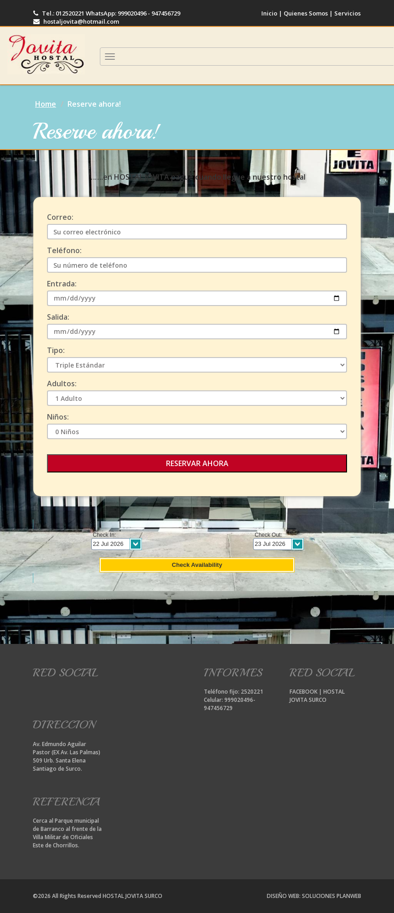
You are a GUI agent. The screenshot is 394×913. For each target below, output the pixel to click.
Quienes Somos (306, 13)
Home (45, 104)
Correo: (60, 217)
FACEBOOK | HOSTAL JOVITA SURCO (317, 696)
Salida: (58, 317)
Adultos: (62, 383)
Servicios (347, 13)
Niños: (58, 417)
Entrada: (62, 284)
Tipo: (56, 350)
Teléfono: (64, 250)
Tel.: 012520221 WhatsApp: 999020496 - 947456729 (106, 13)
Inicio (269, 13)
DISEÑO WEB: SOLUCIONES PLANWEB (314, 896)
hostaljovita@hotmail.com (76, 21)
